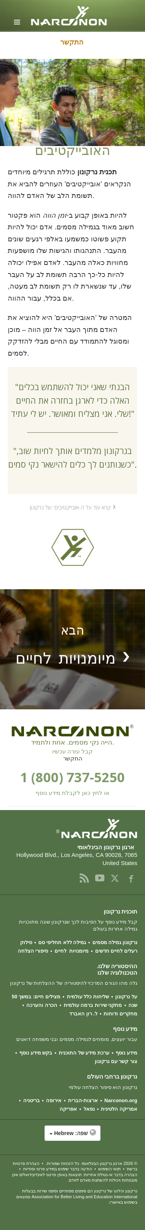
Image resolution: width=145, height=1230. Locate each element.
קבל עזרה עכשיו (72, 751)
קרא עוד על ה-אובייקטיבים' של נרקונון (70, 507)
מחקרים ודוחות (120, 1014)
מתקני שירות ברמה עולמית (93, 1005)
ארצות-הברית (83, 1100)
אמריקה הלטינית (119, 1109)
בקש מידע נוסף (35, 1053)
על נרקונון (126, 996)
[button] (72, 1137)
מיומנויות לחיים (72, 951)
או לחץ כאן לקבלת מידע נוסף (72, 793)
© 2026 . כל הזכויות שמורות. (91, 1163)
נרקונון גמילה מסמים (114, 942)
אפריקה (68, 1109)
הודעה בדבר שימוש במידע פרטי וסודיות (57, 1168)
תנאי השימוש (109, 1168)
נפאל (89, 1109)
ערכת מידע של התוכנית (84, 1053)
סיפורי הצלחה (33, 951)
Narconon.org (120, 1100)
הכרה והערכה (41, 1005)
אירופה (53, 1100)
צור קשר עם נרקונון (116, 1061)
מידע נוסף (126, 1053)
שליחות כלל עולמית (88, 996)
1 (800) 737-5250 (72, 777)
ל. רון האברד (83, 1014)
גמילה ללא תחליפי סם (62, 942)
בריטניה (31, 1100)
